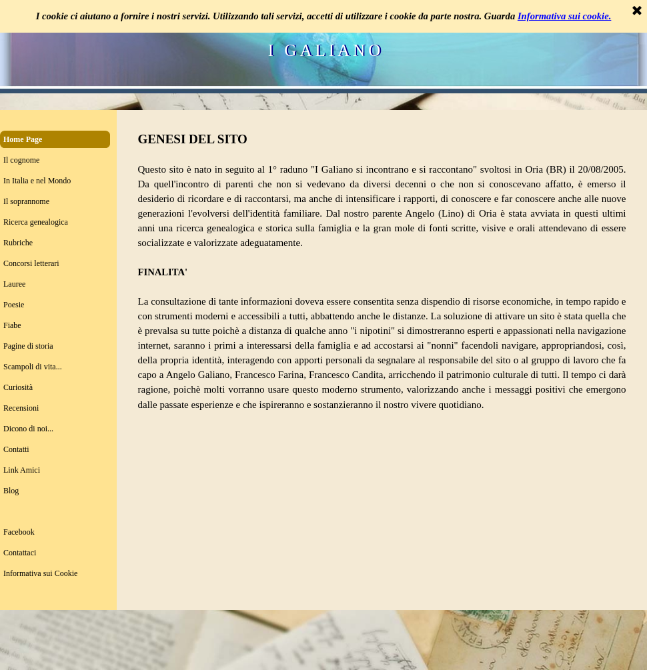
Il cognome (21, 160)
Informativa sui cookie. (564, 16)
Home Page (22, 139)
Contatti (16, 449)
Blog (11, 490)
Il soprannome (26, 201)
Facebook (19, 532)
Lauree (14, 284)
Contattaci (19, 552)
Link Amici (21, 470)
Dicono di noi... (28, 428)
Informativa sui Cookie (40, 573)
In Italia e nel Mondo (37, 180)
